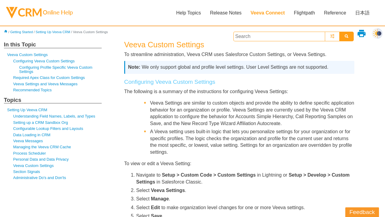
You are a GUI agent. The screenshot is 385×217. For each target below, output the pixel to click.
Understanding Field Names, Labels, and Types (54, 116)
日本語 (362, 12)
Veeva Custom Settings (27, 54)
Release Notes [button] (226, 12)
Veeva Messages (28, 141)
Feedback (362, 212)
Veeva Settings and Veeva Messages (45, 84)
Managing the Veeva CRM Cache (42, 147)
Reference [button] (335, 12)
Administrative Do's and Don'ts (39, 177)
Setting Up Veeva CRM (52, 32)
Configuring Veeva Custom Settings (44, 61)
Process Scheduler (29, 153)
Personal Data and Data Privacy (41, 159)
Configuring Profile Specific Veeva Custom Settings (55, 69)
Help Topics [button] (188, 12)
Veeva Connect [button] (268, 12)
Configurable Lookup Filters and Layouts (48, 128)
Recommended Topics (32, 90)
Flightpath (304, 12)
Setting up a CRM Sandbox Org (40, 122)
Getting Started (21, 32)
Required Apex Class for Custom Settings (49, 77)
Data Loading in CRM (32, 135)
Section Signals (26, 171)
